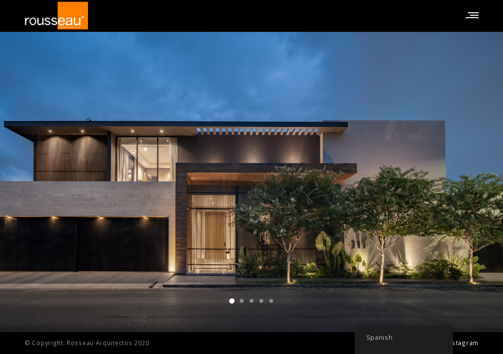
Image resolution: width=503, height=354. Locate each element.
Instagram (462, 343)
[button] (232, 301)
